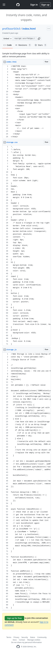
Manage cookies (33, 640)
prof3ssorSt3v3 (11, 28)
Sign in (34, 4)
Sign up (45, 4)
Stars (41, 45)
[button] (39, 39)
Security (24, 637)
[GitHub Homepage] (18, 646)
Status (32, 637)
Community (42, 637)
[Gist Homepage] (18, 4)
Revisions (23, 45)
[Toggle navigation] (4, 4)
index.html (29, 28)
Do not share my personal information (26, 642)
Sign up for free (14, 618)
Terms (8, 637)
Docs (15, 640)
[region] (26, 101)
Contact (22, 640)
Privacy (16, 637)
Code (7, 45)
